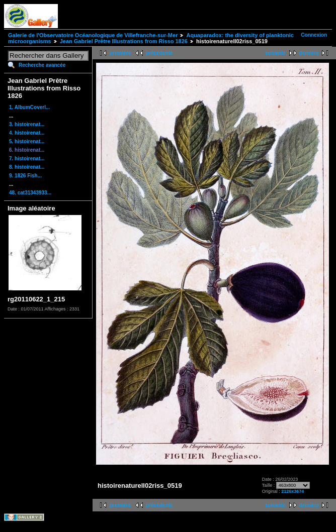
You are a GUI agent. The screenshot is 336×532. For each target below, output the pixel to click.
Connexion (314, 35)
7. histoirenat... (27, 158)
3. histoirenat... (27, 124)
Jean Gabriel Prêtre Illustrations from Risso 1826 (124, 41)
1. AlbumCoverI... (29, 107)
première (120, 53)
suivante (275, 53)
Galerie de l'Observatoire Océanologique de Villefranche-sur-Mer (93, 35)
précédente (159, 53)
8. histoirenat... (27, 167)
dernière (309, 53)
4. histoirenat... (27, 133)
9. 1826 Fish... (25, 175)
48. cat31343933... (30, 192)
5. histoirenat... (27, 141)
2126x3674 (292, 491)
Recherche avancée (42, 65)
